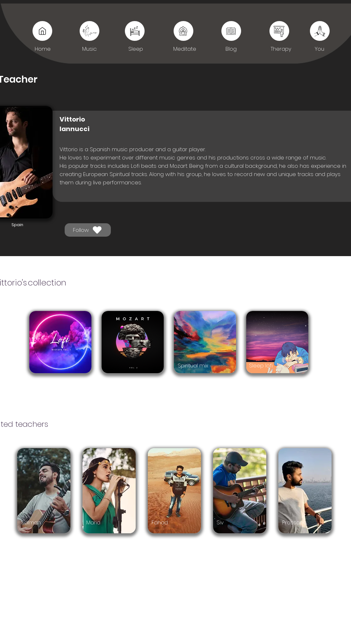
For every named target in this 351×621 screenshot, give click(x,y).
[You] (279, 31)
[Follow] (88, 230)
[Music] (42, 31)
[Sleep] (231, 31)
